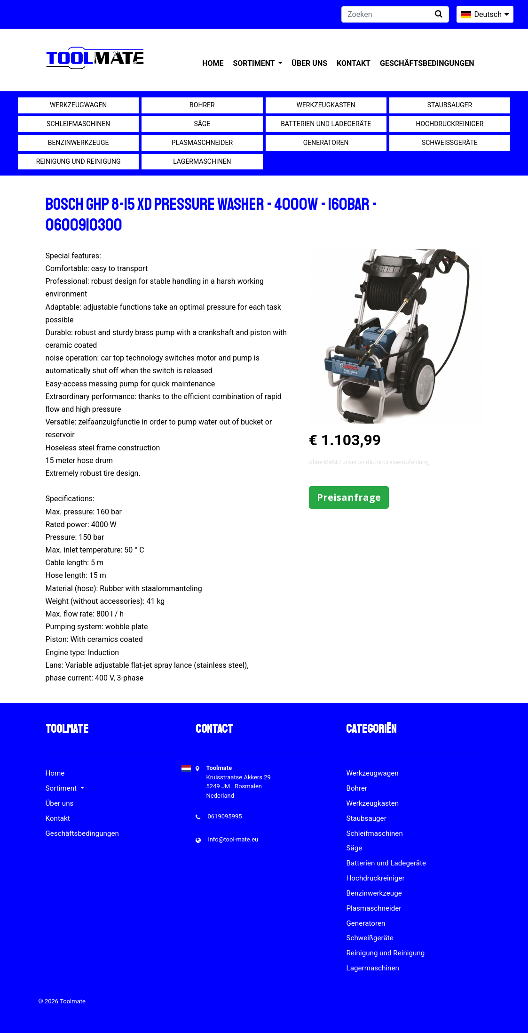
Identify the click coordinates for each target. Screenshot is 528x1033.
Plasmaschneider (202, 142)
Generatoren (326, 142)
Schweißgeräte (450, 142)
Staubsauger (449, 105)
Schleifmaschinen (78, 124)
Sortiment (254, 63)
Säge (202, 124)
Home (212, 63)
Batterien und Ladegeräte (326, 124)
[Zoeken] (395, 14)
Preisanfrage (349, 497)
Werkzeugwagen (78, 105)
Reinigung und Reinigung (78, 161)
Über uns (309, 63)
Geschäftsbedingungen (427, 63)
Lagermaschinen (202, 161)
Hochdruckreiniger (449, 124)
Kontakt (353, 63)
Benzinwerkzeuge (78, 142)
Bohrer (202, 105)
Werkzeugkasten (325, 105)
